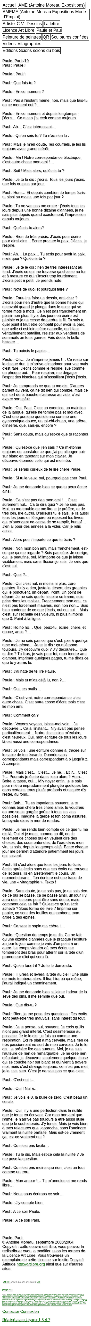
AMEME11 (62, 1299)
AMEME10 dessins (51, 1299)
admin (6, 1281)
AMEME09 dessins (30, 1299)
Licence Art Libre (18, 30)
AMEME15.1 (30, 1301)
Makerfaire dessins (30, 1303)
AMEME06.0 (49, 1296)
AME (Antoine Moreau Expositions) (51, 5)
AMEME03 (6, 1296)
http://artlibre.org (31, 1264)
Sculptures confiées (70, 37)
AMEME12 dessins (80, 1299)
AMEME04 (14, 1296)
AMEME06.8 (43, 1298)
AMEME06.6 (24, 1298)
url (38, 1281)
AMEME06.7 (34, 1298)
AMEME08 (78, 1298)
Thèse (80, 1303)
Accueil (10, 5)
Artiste (9, 23)
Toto (84, 1303)
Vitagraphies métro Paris (41, 1305)
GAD (70, 1301)
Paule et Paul (49, 30)
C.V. (21, 23)
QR (46, 37)
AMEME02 (80, 1294)
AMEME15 (21, 1301)
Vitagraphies (29, 43)
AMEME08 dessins (9, 1299)
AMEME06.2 (67, 1296)
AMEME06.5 (15, 1298)
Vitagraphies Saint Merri (25, 1305)
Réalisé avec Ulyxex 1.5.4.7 (26, 1320)
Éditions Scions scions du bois (31, 50)
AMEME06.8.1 (53, 1298)
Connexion (29, 1311)
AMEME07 (70, 1298)
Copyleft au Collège (55, 1301)
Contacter (10, 1311)
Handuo (74, 1301)
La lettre (51, 23)
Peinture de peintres (22, 37)
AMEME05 (21, 1296)
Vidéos (9, 43)
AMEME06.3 (76, 1296)
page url (7, 1289)
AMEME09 (19, 1299)
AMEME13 (6, 1301)
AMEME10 (40, 1299)
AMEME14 (14, 1301)
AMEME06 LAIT (39, 1296)
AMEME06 (29, 1296)
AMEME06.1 (58, 1296)
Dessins (34, 23)
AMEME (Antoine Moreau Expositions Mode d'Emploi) (44, 14)
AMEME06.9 (62, 1298)
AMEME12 (70, 1299)
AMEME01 (72, 1294)
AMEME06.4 (6, 1298)
